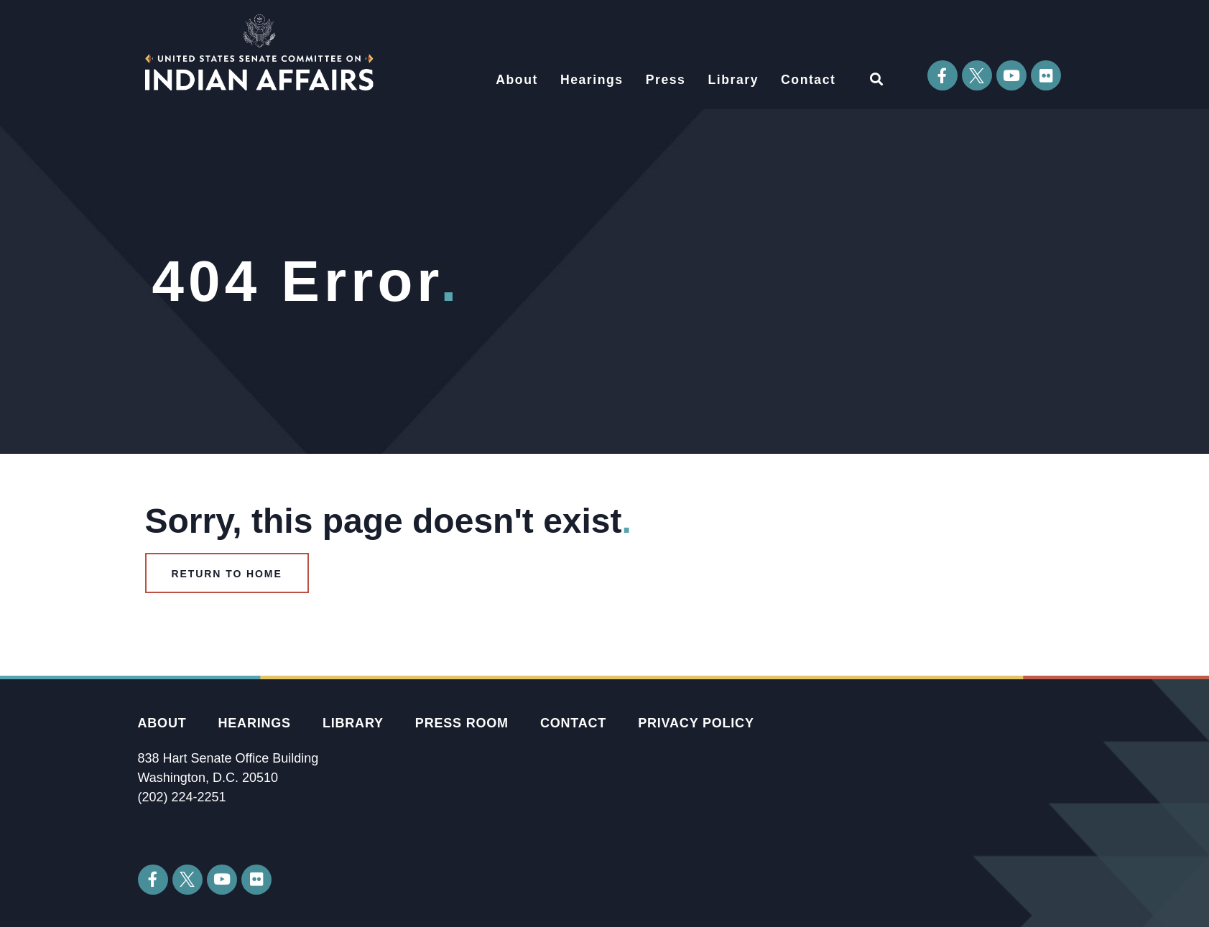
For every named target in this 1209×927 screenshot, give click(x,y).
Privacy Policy (696, 723)
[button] (877, 78)
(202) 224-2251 (182, 797)
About (517, 80)
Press (666, 80)
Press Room (462, 723)
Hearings (592, 80)
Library (733, 80)
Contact (808, 80)
